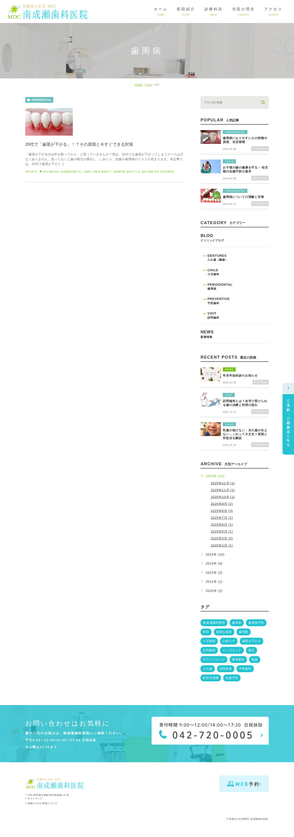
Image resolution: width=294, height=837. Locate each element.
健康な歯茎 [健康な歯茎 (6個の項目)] (224, 632)
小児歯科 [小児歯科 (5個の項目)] (209, 641)
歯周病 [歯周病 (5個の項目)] (243, 632)
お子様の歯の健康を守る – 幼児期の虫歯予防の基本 (245, 169)
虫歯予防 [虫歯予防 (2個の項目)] (232, 678)
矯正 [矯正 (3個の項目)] (251, 650)
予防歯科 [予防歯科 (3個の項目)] (245, 668)
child (238, 274)
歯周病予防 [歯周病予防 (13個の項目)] (256, 622)
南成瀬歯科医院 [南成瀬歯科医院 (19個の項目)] (214, 622)
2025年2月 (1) (222, 545)
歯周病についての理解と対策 (243, 197)
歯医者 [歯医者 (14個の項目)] (236, 622)
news (235, 336)
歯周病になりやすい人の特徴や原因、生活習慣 (245, 140)
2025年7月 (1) (222, 518)
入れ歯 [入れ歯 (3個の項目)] (207, 668)
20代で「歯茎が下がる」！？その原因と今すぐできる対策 (79, 144)
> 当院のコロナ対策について (41, 803)
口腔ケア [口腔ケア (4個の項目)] (228, 641)
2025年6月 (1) (222, 524)
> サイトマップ (33, 798)
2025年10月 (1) (223, 497)
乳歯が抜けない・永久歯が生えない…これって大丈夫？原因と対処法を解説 (245, 434)
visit (238, 317)
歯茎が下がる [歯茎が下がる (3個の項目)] (251, 641)
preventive (238, 303)
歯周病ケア (107, 171)
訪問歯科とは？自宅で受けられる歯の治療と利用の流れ (245, 403)
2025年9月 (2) (222, 504)
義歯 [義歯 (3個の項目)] (255, 659)
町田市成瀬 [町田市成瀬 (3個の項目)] (211, 678)
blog (235, 240)
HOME (138, 85)
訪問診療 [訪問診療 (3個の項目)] (225, 668)
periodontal (41, 100)
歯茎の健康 (147, 171)
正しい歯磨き (85, 171)
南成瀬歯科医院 (69, 171)
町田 (156, 171)
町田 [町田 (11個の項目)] (206, 632)
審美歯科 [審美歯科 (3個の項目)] (238, 659)
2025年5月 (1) (222, 531)
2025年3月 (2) (222, 538)
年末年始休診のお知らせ (240, 375)
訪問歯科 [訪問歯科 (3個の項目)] (209, 650)
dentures (238, 260)
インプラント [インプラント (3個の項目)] (231, 650)
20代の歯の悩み (51, 171)
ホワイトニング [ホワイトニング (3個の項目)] (214, 659)
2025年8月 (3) (222, 511)
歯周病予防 (119, 171)
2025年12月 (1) (223, 483)
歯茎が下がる (133, 171)
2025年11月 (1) (223, 490)
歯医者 (96, 171)
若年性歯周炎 (167, 171)
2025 (149, 85)
